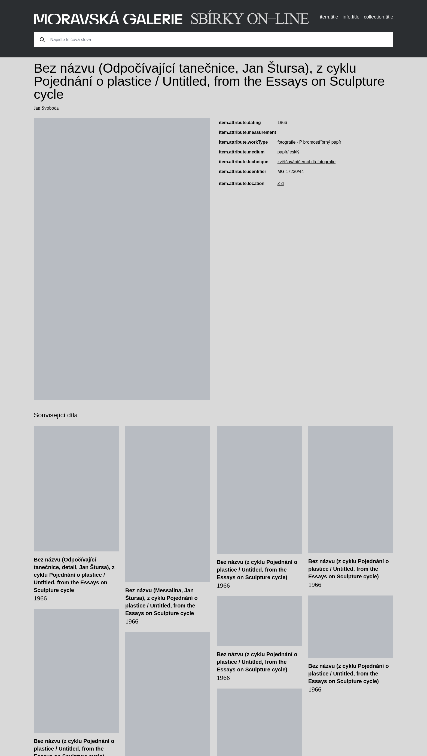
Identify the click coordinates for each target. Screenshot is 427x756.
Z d (280, 183)
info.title (351, 17)
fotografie (286, 142)
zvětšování (287, 161)
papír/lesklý (288, 152)
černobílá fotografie (316, 161)
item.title (329, 17)
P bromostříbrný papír (320, 142)
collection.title (378, 17)
